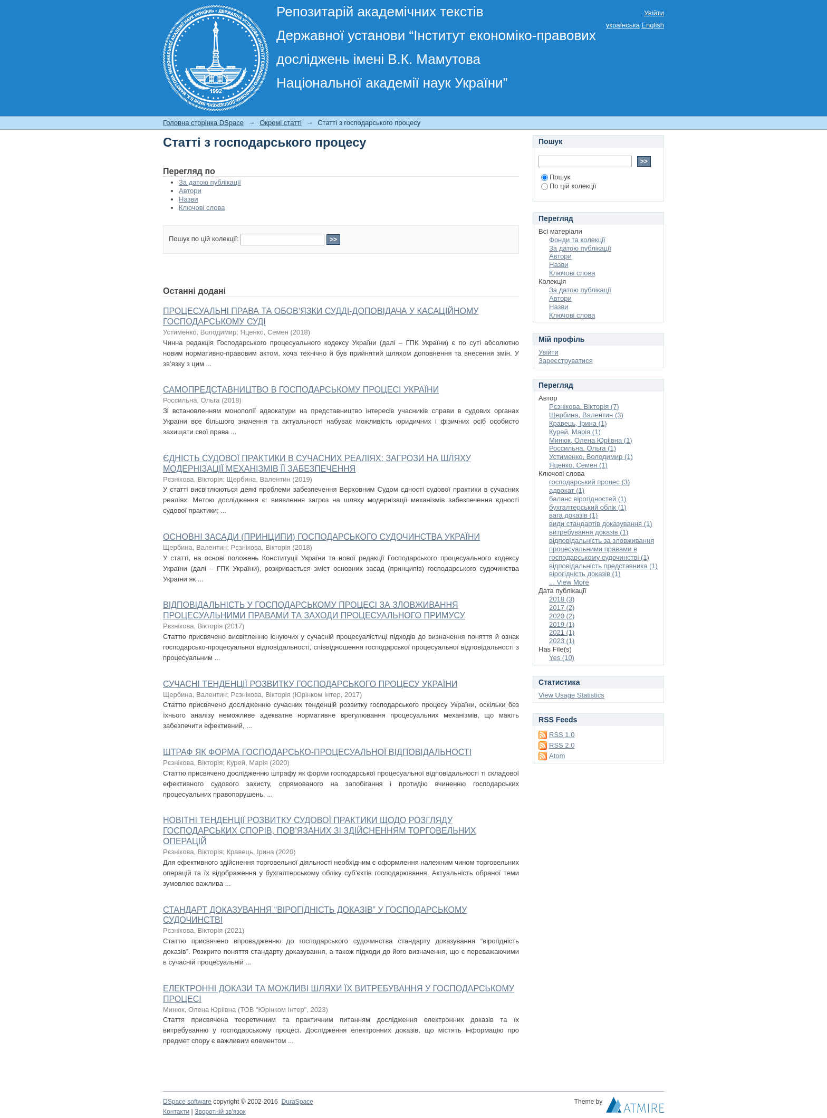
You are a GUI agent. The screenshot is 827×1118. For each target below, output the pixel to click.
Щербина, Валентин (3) (586, 415)
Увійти (654, 13)
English (652, 25)
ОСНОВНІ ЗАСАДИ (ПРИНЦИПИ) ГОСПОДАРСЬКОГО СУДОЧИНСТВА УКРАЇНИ (321, 536)
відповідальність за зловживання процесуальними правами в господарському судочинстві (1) (601, 549)
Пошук (555, 177)
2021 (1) (561, 632)
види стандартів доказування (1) (600, 524)
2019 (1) (561, 624)
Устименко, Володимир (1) (591, 457)
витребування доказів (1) (588, 532)
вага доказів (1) (573, 515)
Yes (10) (561, 658)
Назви (188, 199)
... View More (569, 582)
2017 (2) (561, 607)
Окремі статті (280, 123)
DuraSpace (297, 1101)
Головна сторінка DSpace (203, 123)
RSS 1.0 (561, 735)
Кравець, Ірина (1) (578, 423)
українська (623, 25)
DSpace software (187, 1101)
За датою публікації (210, 182)
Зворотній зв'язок (220, 1111)
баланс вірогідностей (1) (588, 499)
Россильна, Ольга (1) (582, 448)
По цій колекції (569, 186)
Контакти (176, 1111)
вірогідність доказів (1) (585, 574)
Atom (557, 756)
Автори (190, 191)
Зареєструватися (565, 361)
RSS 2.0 (561, 745)
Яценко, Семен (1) (578, 465)
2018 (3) (561, 599)
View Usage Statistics (571, 695)
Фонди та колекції (577, 240)
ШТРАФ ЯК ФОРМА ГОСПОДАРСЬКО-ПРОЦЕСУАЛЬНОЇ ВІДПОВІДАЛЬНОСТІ (317, 752)
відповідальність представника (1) (603, 566)
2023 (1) (561, 641)
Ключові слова (202, 208)
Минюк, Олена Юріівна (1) (590, 440)
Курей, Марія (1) (575, 432)
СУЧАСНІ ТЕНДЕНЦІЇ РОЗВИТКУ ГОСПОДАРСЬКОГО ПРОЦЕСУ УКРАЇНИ (310, 684)
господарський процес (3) (589, 482)
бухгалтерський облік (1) (588, 507)
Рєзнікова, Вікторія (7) (584, 406)
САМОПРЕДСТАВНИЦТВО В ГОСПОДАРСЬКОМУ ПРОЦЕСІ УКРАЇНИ (301, 389)
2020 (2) (561, 616)
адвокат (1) (566, 490)
